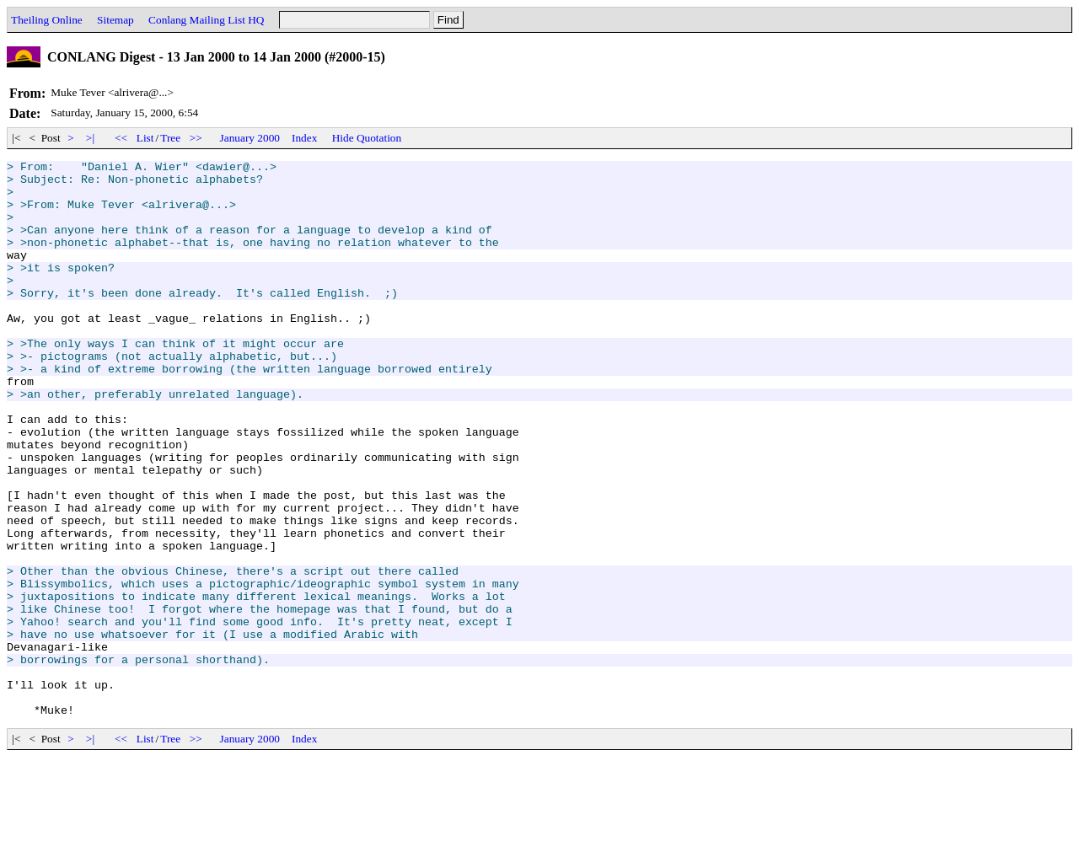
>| (90, 137)
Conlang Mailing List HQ (206, 19)
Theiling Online (47, 19)
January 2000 (250, 137)
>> (196, 137)
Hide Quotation (367, 137)
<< (121, 137)
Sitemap (115, 19)
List (145, 137)
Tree (170, 137)
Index (304, 137)
